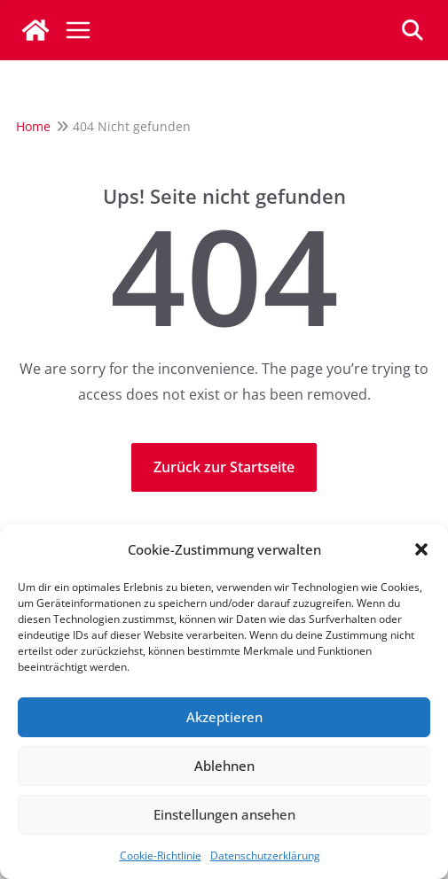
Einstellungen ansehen (224, 814)
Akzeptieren (224, 717)
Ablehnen (224, 765)
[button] (421, 549)
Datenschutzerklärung (265, 855)
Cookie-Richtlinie (160, 855)
